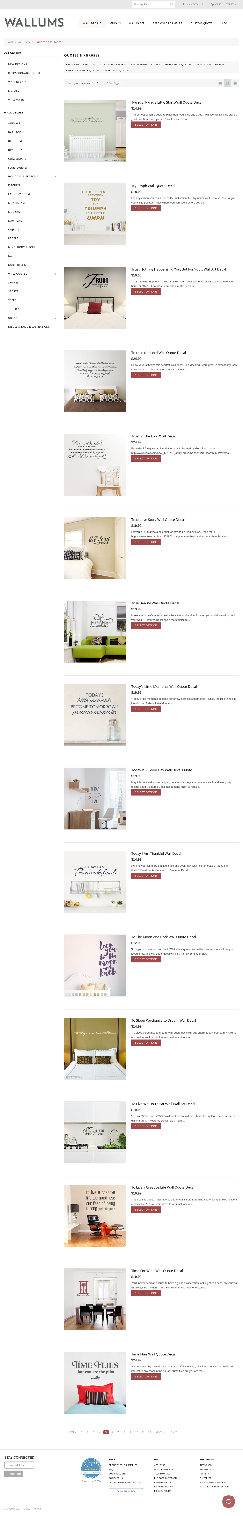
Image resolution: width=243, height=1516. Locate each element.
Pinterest (205, 1478)
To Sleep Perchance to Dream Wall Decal (163, 1020)
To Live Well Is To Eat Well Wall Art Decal (163, 1103)
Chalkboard (17, 159)
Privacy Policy (162, 1490)
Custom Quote (202, 23)
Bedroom (15, 141)
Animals (14, 123)
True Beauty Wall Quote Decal (155, 603)
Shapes (13, 282)
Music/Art (15, 212)
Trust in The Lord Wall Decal (153, 436)
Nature (13, 256)
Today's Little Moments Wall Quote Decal (164, 686)
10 (136, 1432)
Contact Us (116, 1478)
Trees (12, 300)
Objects (14, 229)
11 (143, 1432)
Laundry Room (19, 194)
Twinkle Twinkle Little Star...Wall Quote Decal (166, 102)
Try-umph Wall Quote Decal (153, 185)
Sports (13, 291)
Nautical (15, 220)
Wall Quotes (17, 273)
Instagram (206, 1465)
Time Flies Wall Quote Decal (153, 1354)
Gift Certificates (164, 1469)
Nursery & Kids (19, 265)
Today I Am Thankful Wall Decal (156, 853)
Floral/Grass (18, 167)
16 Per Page (114, 83)
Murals (115, 23)
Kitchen (14, 185)
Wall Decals (92, 23)
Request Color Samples (123, 1465)
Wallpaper (137, 23)
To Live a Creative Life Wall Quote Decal (162, 1187)
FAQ (111, 1469)
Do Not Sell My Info (126, 1491)
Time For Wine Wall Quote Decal (157, 1270)
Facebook (205, 1469)
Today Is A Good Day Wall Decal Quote (161, 770)
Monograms (17, 203)
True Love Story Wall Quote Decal (158, 519)
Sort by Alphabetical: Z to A (85, 83)
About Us (159, 1465)
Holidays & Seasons (23, 176)
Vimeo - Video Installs (213, 1482)
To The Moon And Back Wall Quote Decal (163, 936)
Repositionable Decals (25, 73)
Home (10, 42)
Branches (15, 150)
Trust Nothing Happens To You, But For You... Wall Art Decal (178, 269)
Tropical (14, 309)
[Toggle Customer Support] (228, 1501)
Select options (146, 124)
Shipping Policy (163, 1486)
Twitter (204, 1473)
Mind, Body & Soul (22, 247)
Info (224, 23)
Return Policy (162, 1482)
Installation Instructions (125, 1482)
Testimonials (162, 1473)
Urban (13, 318)
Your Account (117, 1473)
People (13, 238)
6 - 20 (174, 1432)
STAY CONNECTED (19, 1457)
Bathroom (16, 132)
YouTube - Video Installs (214, 1486)
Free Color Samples (167, 23)
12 (149, 1432)
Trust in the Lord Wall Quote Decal (158, 352)
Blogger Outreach (165, 1478)
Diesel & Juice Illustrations (29, 326)
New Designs (17, 64)
